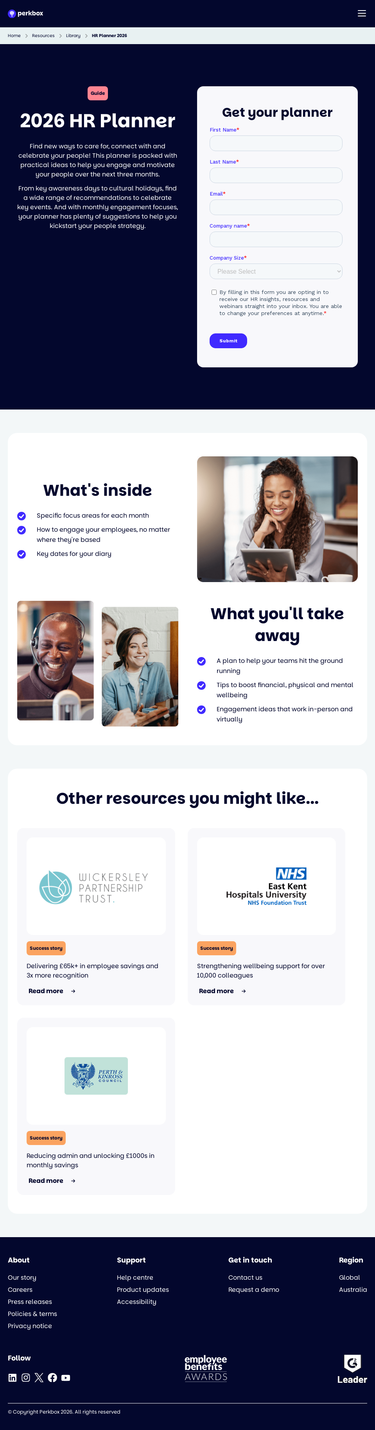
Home (14, 36)
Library (73, 36)
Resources (43, 36)
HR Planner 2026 (109, 36)
